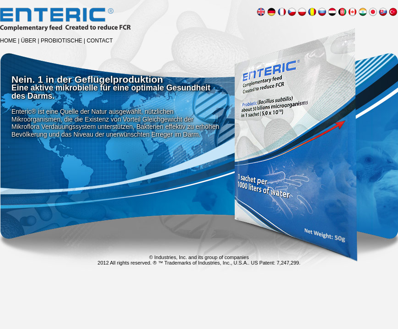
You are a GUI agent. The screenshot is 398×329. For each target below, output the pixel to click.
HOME (8, 40)
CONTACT (99, 40)
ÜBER (28, 40)
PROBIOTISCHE (61, 40)
